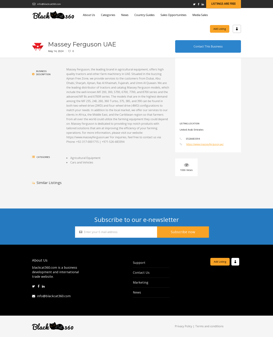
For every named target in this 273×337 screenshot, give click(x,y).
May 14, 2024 (55, 51)
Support (139, 262)
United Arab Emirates (192, 129)
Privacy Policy (183, 326)
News (137, 292)
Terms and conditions (209, 326)
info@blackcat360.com (51, 296)
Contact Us (141, 272)
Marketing (140, 282)
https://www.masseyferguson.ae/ (205, 144)
